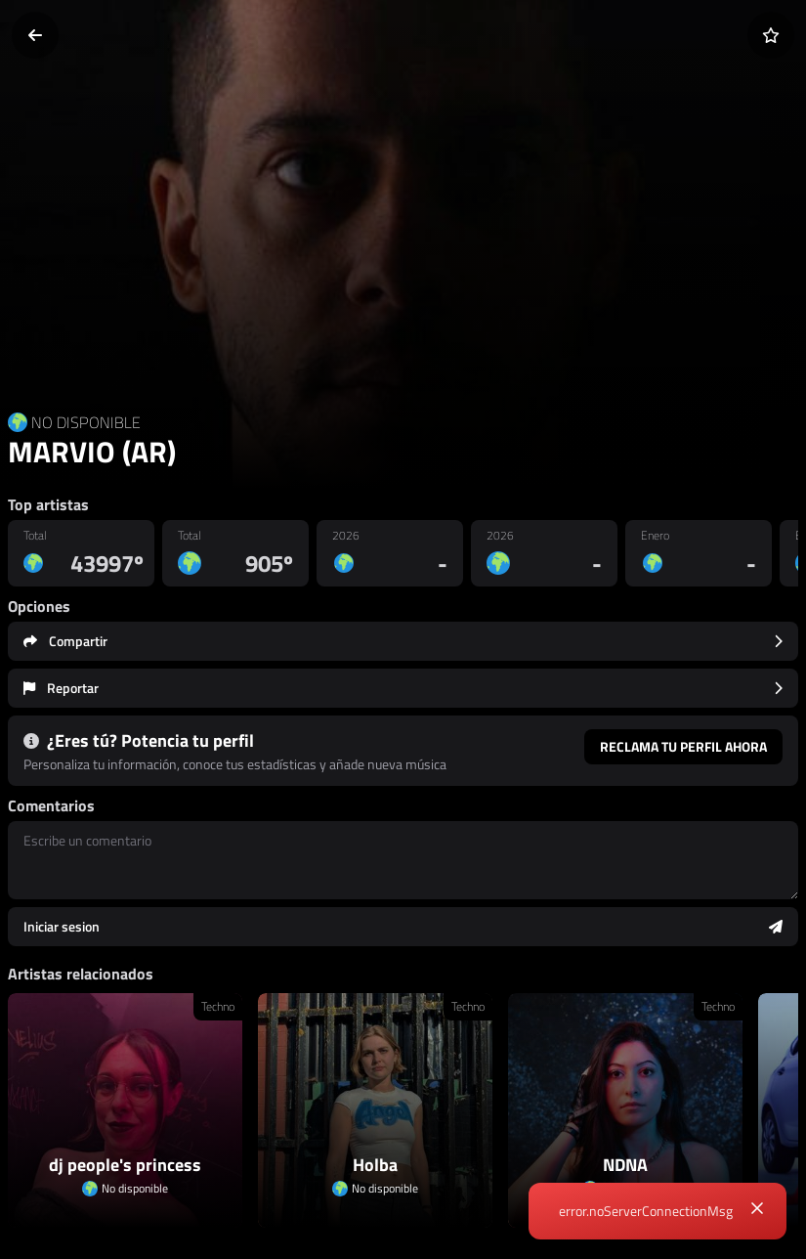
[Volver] (35, 35)
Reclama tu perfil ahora (683, 746)
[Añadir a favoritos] (770, 35)
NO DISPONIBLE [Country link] (86, 422)
